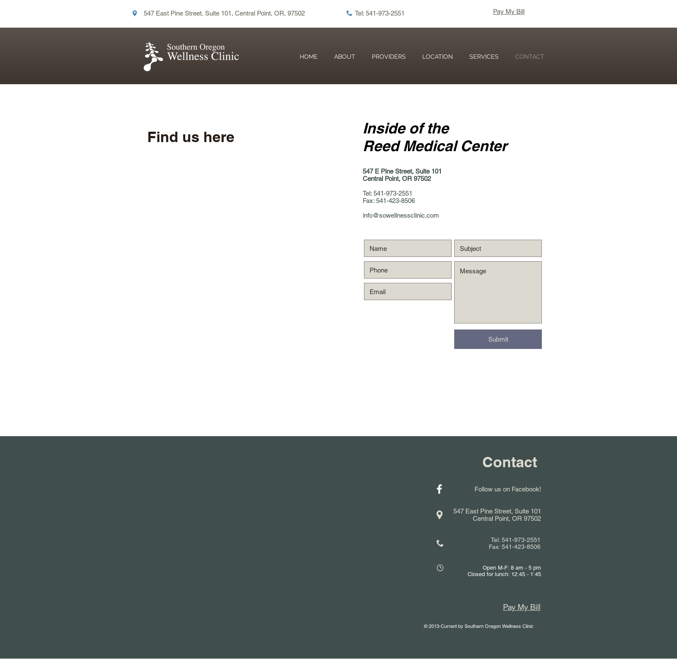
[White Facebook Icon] (439, 489)
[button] (484, 57)
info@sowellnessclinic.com (401, 215)
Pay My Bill (509, 11)
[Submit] (498, 339)
